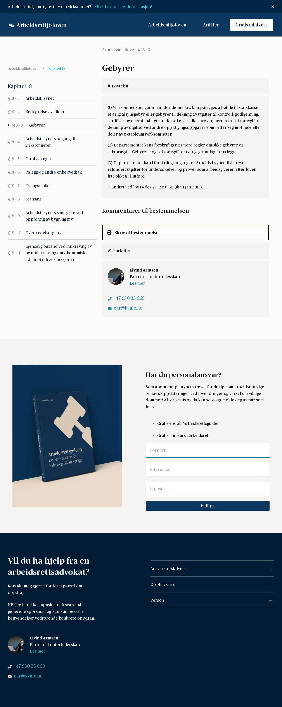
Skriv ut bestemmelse (132, 232)
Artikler (211, 25)
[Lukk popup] (273, 6)
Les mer (137, 283)
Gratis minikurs (252, 25)
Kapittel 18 (57, 68)
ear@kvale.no (128, 308)
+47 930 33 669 (129, 298)
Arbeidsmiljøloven (167, 25)
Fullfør (208, 505)
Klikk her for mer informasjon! (124, 6)
